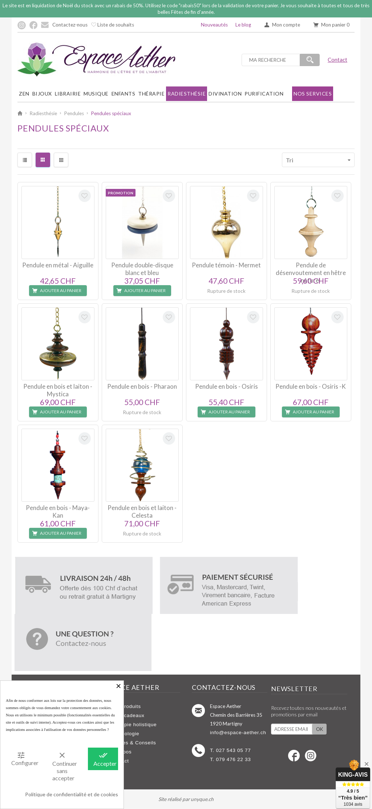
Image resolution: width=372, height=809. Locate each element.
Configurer (23, 758)
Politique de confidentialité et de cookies (71, 794)
